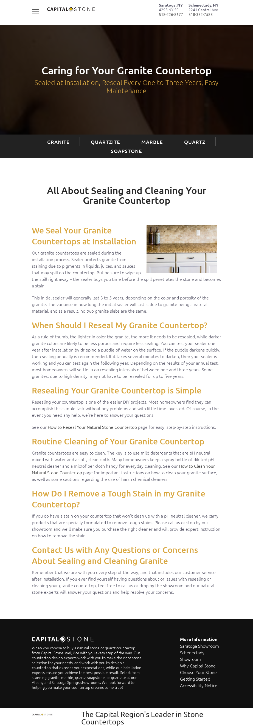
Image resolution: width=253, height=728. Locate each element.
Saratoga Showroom (199, 646)
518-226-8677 (171, 14)
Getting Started (195, 679)
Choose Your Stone (198, 672)
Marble (152, 142)
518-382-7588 (201, 14)
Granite (58, 142)
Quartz (195, 142)
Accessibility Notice (198, 685)
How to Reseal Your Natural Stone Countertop (92, 427)
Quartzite (105, 142)
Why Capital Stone (198, 666)
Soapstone (126, 151)
